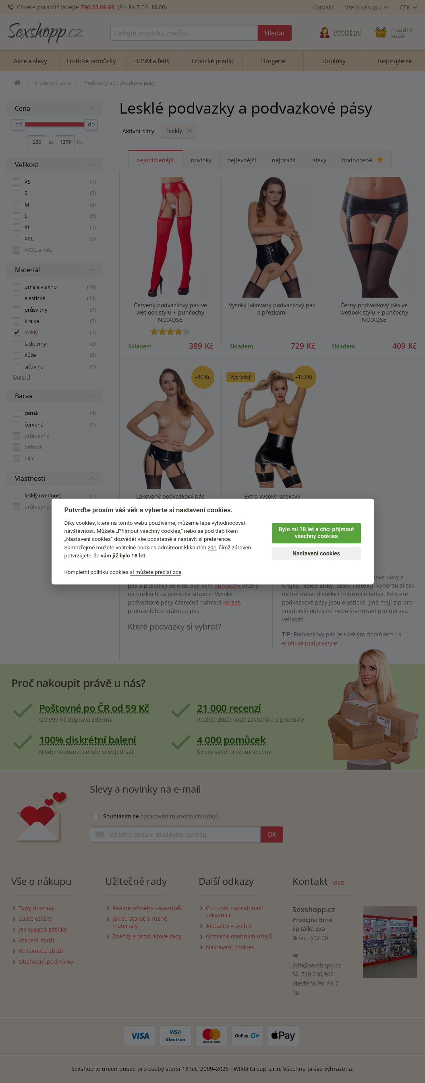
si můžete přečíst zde (155, 572)
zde (212, 547)
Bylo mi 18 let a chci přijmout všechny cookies (316, 533)
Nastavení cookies (316, 553)
